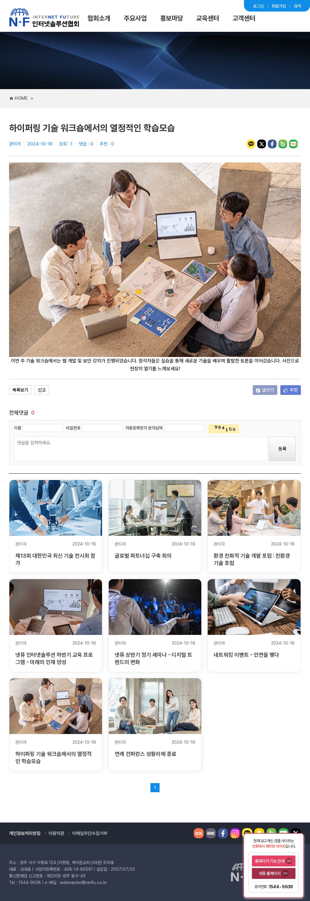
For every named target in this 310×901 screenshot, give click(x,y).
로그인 (258, 6)
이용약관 (56, 833)
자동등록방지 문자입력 (144, 428)
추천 (291, 390)
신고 (42, 390)
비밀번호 (73, 428)
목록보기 (20, 390)
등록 (282, 449)
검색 (297, 6)
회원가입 (279, 6)
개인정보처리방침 (25, 833)
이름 (17, 428)
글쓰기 (265, 390)
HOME (18, 98)
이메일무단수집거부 (89, 833)
